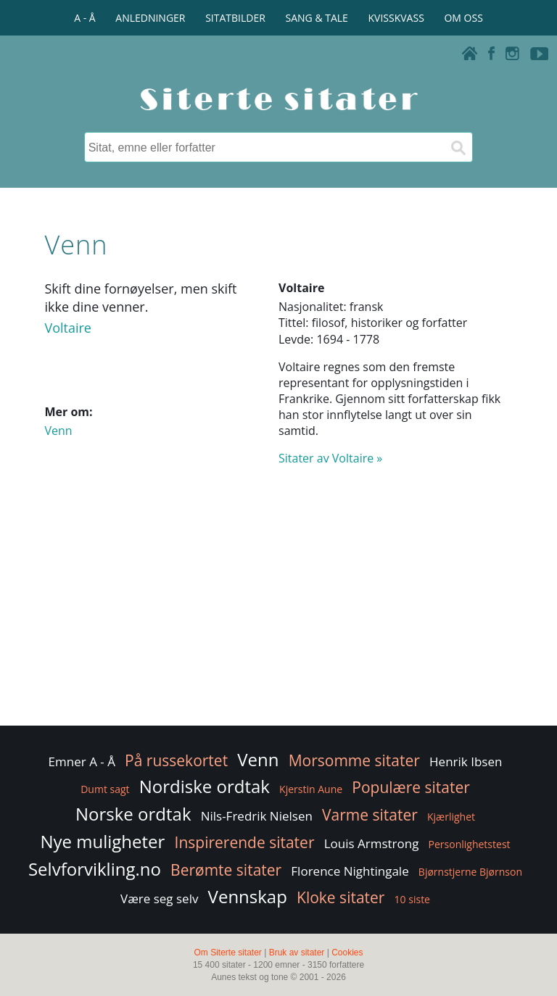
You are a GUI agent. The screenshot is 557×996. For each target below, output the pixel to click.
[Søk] (457, 147)
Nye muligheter (102, 841)
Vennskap (247, 896)
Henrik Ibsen (465, 761)
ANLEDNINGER (150, 18)
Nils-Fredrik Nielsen (257, 816)
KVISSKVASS (396, 18)
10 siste (412, 899)
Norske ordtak (133, 814)
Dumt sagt (105, 789)
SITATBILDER (235, 18)
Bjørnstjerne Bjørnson (470, 872)
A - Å (84, 18)
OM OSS (463, 18)
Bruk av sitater (297, 952)
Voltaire (67, 327)
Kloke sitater (340, 897)
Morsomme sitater (354, 760)
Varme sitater (370, 815)
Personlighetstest (470, 844)
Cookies (347, 952)
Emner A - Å (82, 761)
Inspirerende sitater (245, 842)
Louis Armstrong (371, 843)
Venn (58, 431)
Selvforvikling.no (94, 869)
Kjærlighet (451, 816)
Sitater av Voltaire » (330, 458)
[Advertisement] (278, 606)
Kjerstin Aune (310, 789)
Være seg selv (159, 898)
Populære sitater (411, 787)
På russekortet (176, 760)
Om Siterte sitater (227, 952)
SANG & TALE (317, 18)
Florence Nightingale (349, 871)
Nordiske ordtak (204, 786)
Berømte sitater (225, 870)
